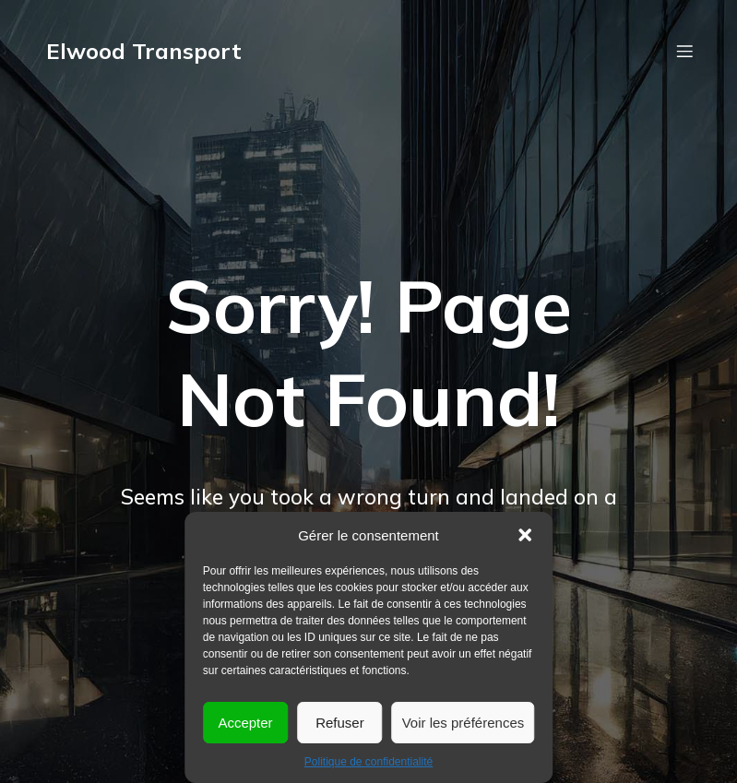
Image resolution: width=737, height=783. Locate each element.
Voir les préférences (463, 722)
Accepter (245, 722)
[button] (525, 535)
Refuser (339, 722)
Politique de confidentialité (368, 761)
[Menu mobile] (685, 50)
